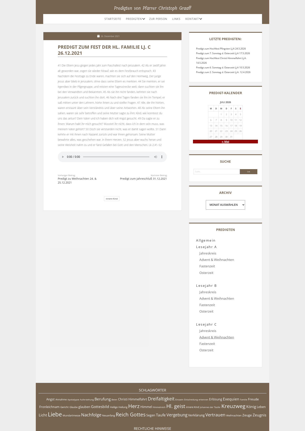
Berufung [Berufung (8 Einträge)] (103, 379)
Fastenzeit (207, 266)
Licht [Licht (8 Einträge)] (43, 395)
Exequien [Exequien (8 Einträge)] (231, 379)
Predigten (134, 19)
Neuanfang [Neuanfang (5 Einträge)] (108, 396)
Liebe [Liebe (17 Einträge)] (55, 395)
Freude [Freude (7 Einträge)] (253, 379)
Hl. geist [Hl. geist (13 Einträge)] (175, 386)
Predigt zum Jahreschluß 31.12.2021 (143, 178)
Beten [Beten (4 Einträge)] (114, 380)
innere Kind (112, 198)
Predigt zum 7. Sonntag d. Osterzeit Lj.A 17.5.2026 (223, 53)
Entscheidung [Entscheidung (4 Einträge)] (191, 380)
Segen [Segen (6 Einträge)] (150, 396)
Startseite (112, 19)
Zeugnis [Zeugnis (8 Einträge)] (259, 395)
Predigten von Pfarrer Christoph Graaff (152, 8)
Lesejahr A (206, 247)
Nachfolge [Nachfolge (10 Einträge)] (91, 395)
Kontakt (192, 19)
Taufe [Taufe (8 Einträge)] (161, 395)
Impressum (152, 418)
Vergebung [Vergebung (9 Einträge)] (177, 395)
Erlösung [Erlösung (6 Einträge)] (215, 380)
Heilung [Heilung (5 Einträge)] (122, 387)
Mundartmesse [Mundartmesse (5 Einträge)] (71, 396)
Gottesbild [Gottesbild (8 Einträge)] (100, 387)
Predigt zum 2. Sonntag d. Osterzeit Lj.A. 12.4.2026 (223, 72)
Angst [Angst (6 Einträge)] (50, 380)
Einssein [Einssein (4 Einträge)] (179, 380)
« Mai (225, 141)
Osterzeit (206, 272)
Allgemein (206, 240)
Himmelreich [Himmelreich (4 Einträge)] (159, 387)
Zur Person (158, 19)
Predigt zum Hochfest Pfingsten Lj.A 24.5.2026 (221, 48)
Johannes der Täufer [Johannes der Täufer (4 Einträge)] (210, 387)
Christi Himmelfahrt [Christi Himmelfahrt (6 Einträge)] (132, 380)
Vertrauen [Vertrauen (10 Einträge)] (215, 395)
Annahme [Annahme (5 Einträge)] (61, 380)
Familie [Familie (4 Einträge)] (243, 380)
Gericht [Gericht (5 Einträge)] (64, 387)
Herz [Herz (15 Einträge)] (134, 386)
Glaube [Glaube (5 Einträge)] (73, 387)
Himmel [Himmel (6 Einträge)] (146, 387)
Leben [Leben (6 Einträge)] (261, 387)
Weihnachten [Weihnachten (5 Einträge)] (234, 396)
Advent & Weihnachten (216, 259)
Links (176, 19)
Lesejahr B (206, 279)
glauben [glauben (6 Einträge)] (84, 387)
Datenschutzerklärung (152, 422)
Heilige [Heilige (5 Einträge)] (114, 387)
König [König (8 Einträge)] (251, 387)
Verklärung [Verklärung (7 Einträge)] (196, 395)
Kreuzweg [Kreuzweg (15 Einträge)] (233, 386)
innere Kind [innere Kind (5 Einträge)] (192, 387)
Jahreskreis (207, 253)
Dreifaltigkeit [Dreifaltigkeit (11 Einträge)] (161, 379)
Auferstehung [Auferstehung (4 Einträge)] (87, 380)
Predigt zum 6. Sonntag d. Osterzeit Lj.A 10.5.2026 (223, 67)
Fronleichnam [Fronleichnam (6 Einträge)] (49, 387)
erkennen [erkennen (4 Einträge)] (203, 380)
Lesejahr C (206, 311)
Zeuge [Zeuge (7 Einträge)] (247, 395)
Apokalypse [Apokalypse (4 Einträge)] (73, 380)
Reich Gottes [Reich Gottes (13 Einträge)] (130, 395)
